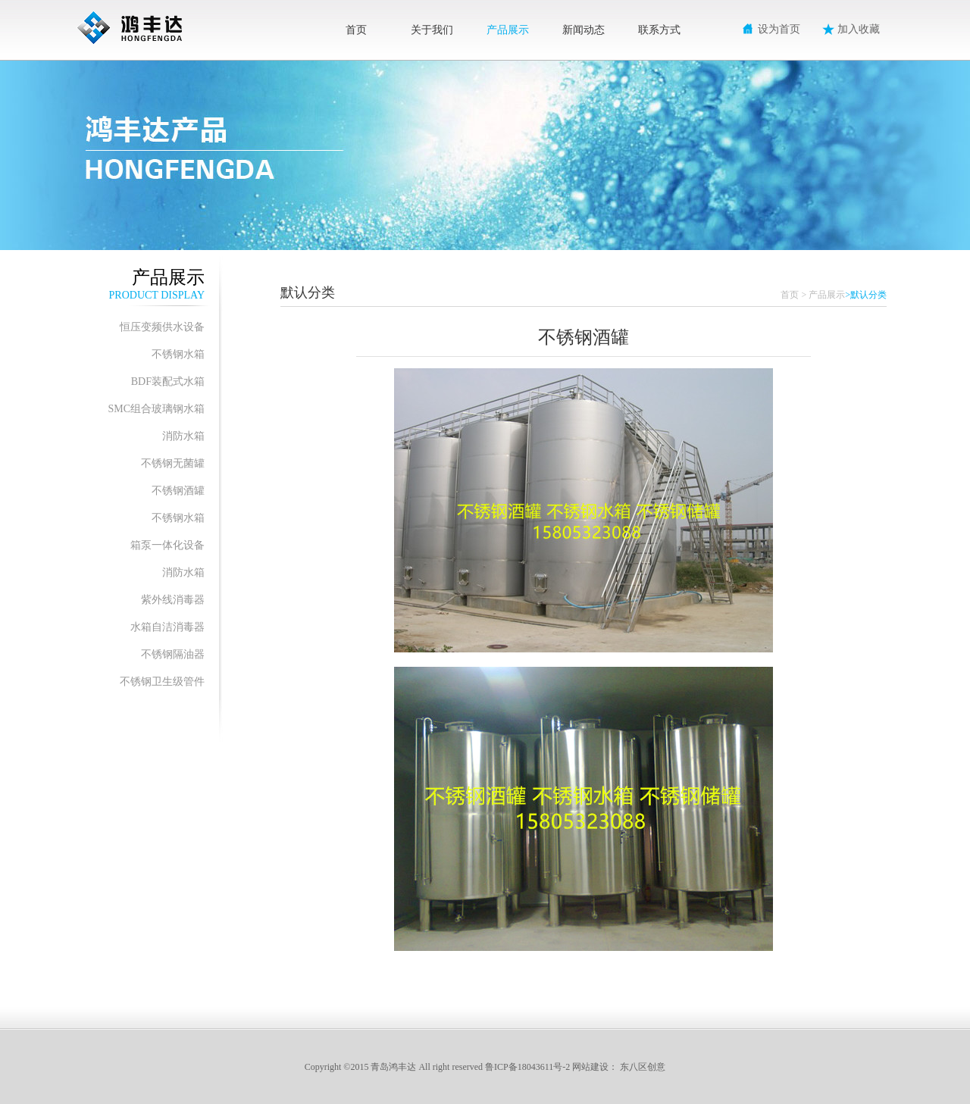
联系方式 (659, 30)
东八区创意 (642, 1067)
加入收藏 (858, 29)
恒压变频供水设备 (162, 327)
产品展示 (508, 30)
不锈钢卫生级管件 (162, 681)
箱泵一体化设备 (167, 545)
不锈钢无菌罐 (173, 463)
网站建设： (595, 1067)
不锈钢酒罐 (178, 490)
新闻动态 (583, 30)
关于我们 (432, 30)
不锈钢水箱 (178, 354)
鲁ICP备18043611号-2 (527, 1067)
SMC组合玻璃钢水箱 (156, 408)
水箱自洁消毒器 (167, 627)
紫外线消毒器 (173, 599)
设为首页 (779, 29)
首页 (356, 30)
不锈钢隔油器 (173, 654)
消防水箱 (183, 436)
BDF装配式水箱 (168, 381)
